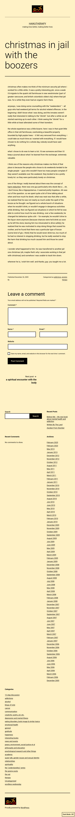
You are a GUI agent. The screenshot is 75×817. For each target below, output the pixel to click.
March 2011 (51, 475)
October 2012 (52, 462)
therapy (64, 280)
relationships (10, 761)
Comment (12, 305)
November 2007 (53, 608)
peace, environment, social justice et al (20, 745)
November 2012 (53, 459)
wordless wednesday (13, 784)
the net (7, 774)
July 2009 (50, 542)
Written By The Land (54, 425)
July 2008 (50, 581)
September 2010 (53, 495)
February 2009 (52, 558)
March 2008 (51, 595)
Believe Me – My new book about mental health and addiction (57, 419)
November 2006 (53, 647)
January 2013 (52, 452)
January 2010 (52, 522)
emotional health (11, 725)
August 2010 (52, 499)
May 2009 (50, 548)
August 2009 (52, 538)
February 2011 (52, 479)
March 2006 (51, 674)
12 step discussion (12, 695)
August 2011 (52, 466)
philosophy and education (15, 748)
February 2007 (52, 638)
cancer (7, 708)
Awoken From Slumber (55, 428)
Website (11, 341)
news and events (11, 741)
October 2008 (52, 571)
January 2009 (52, 561)
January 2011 (52, 482)
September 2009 (53, 535)
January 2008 (52, 601)
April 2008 (51, 591)
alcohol (64, 277)
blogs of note (10, 705)
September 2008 (53, 575)
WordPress (25, 808)
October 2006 (52, 651)
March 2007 (51, 634)
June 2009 (51, 545)
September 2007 (53, 614)
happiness (9, 735)
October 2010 (52, 492)
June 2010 (51, 505)
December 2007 (53, 604)
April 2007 (51, 631)
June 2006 (51, 664)
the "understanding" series (15, 768)
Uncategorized (10, 781)
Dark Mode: (68, 814)
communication (11, 711)
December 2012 (53, 456)
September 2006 (53, 654)
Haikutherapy (37, 23)
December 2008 (53, 565)
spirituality (9, 764)
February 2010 (52, 518)
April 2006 (51, 671)
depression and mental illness (16, 718)
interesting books (11, 738)
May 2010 (50, 509)
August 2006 (52, 657)
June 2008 (51, 585)
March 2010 (51, 515)
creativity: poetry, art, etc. (14, 715)
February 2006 (52, 677)
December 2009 (53, 525)
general (8, 728)
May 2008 (50, 588)
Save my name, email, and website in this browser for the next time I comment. (38, 354)
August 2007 (52, 618)
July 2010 (50, 502)
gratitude (8, 731)
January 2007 (52, 641)
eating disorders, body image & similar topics (22, 721)
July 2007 (50, 621)
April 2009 (51, 552)
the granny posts (11, 771)
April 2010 (51, 512)
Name (11, 329)
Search (7, 412)
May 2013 (50, 449)
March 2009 (51, 555)
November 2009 (53, 528)
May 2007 (50, 628)
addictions (57, 277)
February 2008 (52, 598)
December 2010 (53, 485)
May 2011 (50, 469)
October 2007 (52, 611)
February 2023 (52, 446)
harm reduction (14, 187)
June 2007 (51, 624)
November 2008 (53, 568)
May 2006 (50, 667)
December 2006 (53, 644)
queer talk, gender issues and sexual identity (22, 758)
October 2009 (52, 532)
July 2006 (50, 661)
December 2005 (53, 681)
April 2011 (51, 472)
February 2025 (52, 442)
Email (42, 329)
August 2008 (52, 578)
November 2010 (53, 489)
